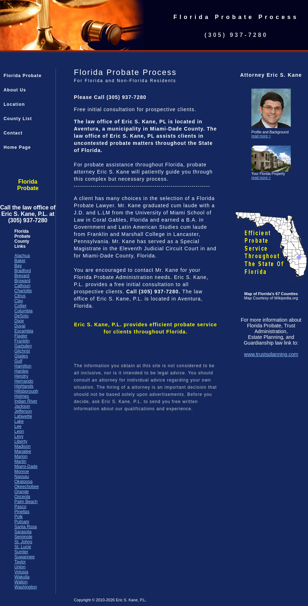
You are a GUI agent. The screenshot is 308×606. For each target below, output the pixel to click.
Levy (18, 436)
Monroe (21, 471)
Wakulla (21, 576)
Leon (19, 431)
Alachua (22, 255)
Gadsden (23, 346)
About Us (15, 90)
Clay (18, 300)
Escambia (23, 330)
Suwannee (24, 556)
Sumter (21, 551)
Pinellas (21, 511)
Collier (20, 305)
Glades (21, 356)
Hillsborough (26, 391)
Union (19, 566)
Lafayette (23, 416)
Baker (19, 260)
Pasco (20, 506)
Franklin (22, 341)
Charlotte (23, 290)
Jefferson (23, 411)
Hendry (21, 376)
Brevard (21, 275)
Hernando (23, 381)
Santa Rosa (25, 526)
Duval (19, 325)
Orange (21, 491)
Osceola (22, 496)
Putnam (21, 521)
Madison (22, 446)
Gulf (18, 361)
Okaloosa (23, 481)
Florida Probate (23, 75)
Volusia (21, 571)
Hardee (21, 371)
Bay (18, 265)
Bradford (22, 270)
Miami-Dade (26, 466)
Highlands (23, 386)
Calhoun (22, 285)
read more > (261, 136)
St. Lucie (22, 546)
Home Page (17, 147)
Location (14, 104)
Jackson (22, 406)
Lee (18, 426)
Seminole (23, 536)
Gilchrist (22, 351)
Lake (19, 421)
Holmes (21, 396)
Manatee (22, 451)
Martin (20, 461)
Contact (13, 133)
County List (18, 118)
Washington (25, 587)
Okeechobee (26, 486)
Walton (21, 581)
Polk (18, 516)
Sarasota (23, 531)
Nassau (21, 476)
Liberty (20, 441)
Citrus (19, 295)
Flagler (21, 335)
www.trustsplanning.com (271, 354)
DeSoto (21, 315)
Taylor (20, 561)
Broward (22, 280)
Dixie (19, 320)
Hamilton (22, 366)
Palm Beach (26, 501)
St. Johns (23, 541)
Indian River (25, 401)
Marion (21, 456)
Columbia (23, 310)
